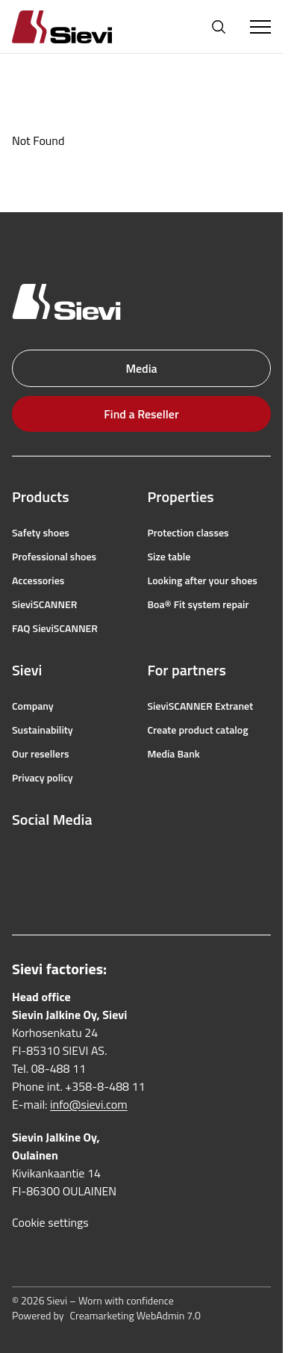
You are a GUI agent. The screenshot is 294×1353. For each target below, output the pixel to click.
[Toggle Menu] (260, 26)
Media (141, 368)
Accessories (38, 580)
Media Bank (174, 753)
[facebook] (19, 855)
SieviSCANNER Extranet (201, 706)
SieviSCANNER (44, 604)
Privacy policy (42, 777)
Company (33, 706)
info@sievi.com (89, 1104)
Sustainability (42, 729)
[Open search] (218, 26)
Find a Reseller (141, 414)
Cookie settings (50, 1222)
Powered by (106, 1315)
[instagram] (52, 855)
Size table (169, 556)
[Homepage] (80, 26)
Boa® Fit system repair (198, 604)
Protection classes (188, 532)
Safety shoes (40, 532)
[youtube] (85, 855)
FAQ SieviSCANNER (55, 628)
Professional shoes (54, 556)
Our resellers (40, 753)
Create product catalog (198, 729)
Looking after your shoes (202, 580)
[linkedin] (19, 888)
